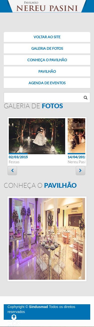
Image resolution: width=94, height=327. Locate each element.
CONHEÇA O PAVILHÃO (47, 60)
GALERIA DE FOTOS (47, 48)
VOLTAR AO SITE (47, 37)
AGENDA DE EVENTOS (47, 83)
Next (80, 171)
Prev (12, 171)
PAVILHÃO (47, 72)
